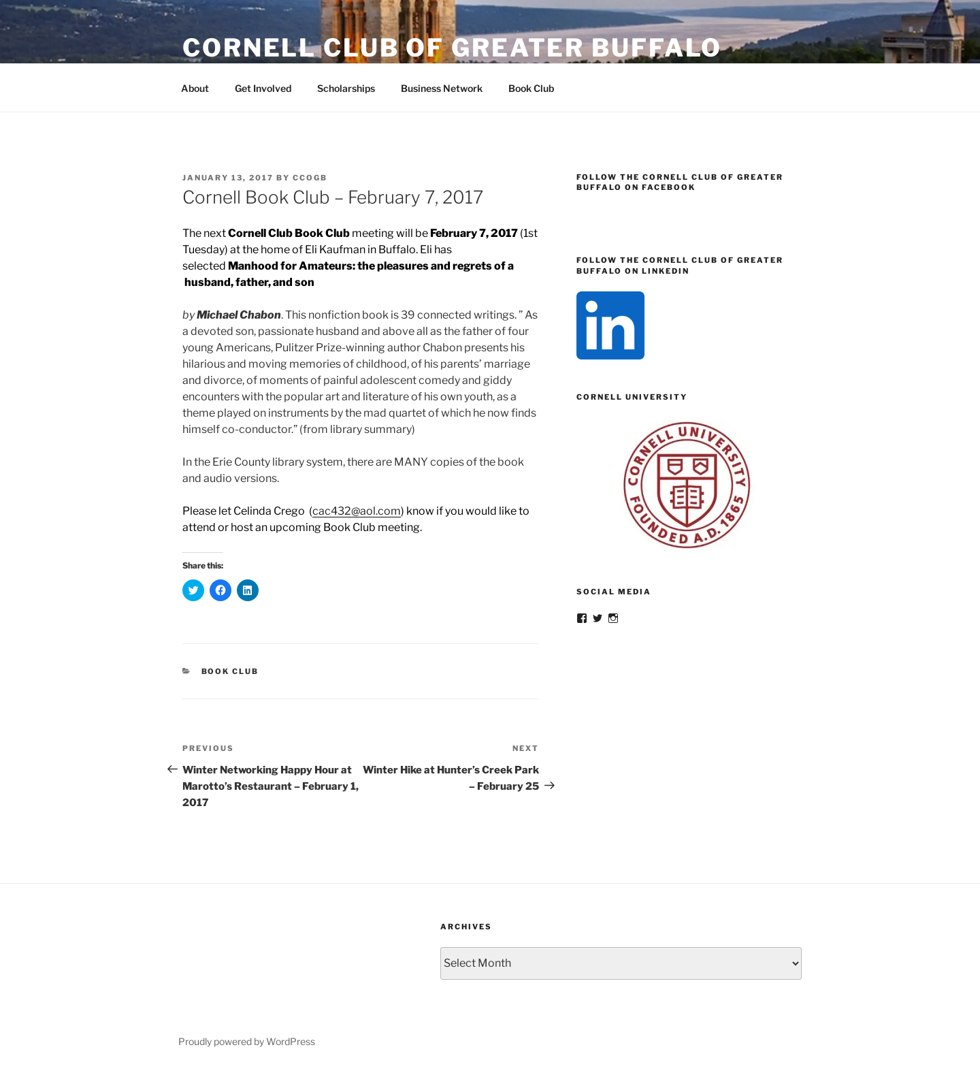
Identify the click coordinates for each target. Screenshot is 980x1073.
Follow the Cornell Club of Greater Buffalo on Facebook (679, 182)
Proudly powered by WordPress (246, 1041)
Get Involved (263, 88)
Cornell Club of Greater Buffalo (452, 48)
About (195, 88)
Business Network (442, 88)
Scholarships (346, 88)
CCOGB (310, 177)
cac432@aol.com (356, 511)
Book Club (531, 88)
